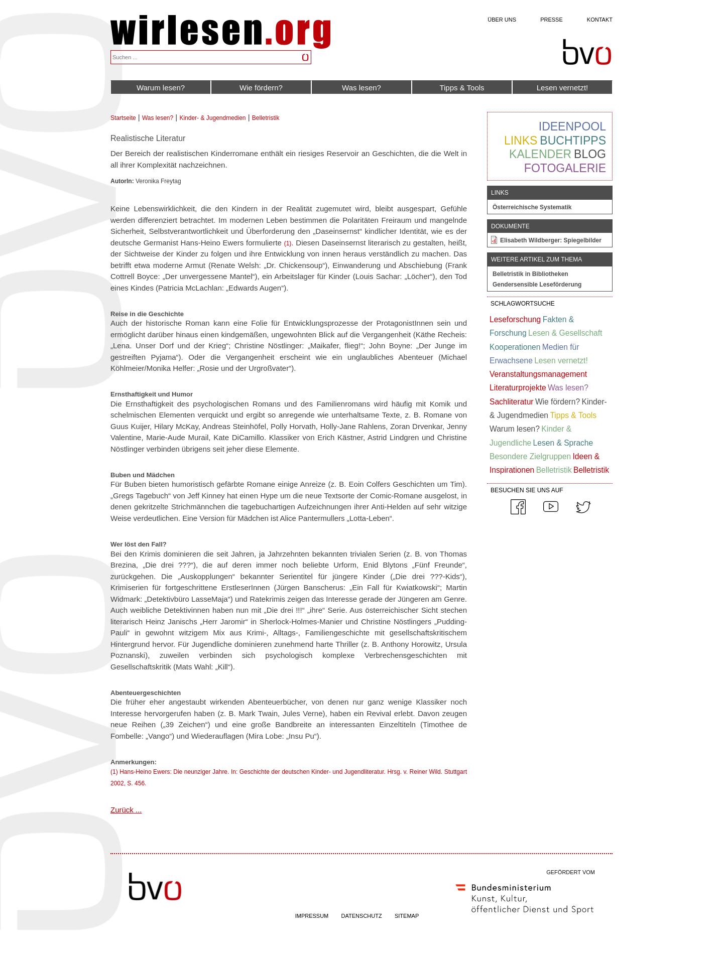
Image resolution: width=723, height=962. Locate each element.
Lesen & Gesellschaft (565, 333)
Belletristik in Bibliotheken (530, 274)
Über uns (502, 20)
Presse (551, 20)
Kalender (540, 154)
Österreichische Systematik (532, 207)
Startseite (123, 117)
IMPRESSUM (312, 916)
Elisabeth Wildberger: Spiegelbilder (550, 240)
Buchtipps (573, 140)
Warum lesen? (161, 87)
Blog (590, 154)
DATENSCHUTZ (361, 916)
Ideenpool (572, 126)
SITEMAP (407, 916)
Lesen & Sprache (563, 443)
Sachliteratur (512, 401)
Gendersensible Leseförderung (537, 284)
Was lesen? (361, 87)
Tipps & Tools (461, 87)
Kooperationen (515, 347)
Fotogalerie (565, 168)
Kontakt (600, 20)
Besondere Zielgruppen (530, 456)
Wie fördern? (261, 87)
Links (520, 140)
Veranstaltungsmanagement (538, 374)
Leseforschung (515, 319)
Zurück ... (126, 809)
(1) (288, 243)
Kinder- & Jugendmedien (212, 117)
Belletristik (266, 117)
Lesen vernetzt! (562, 87)
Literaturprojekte (518, 387)
